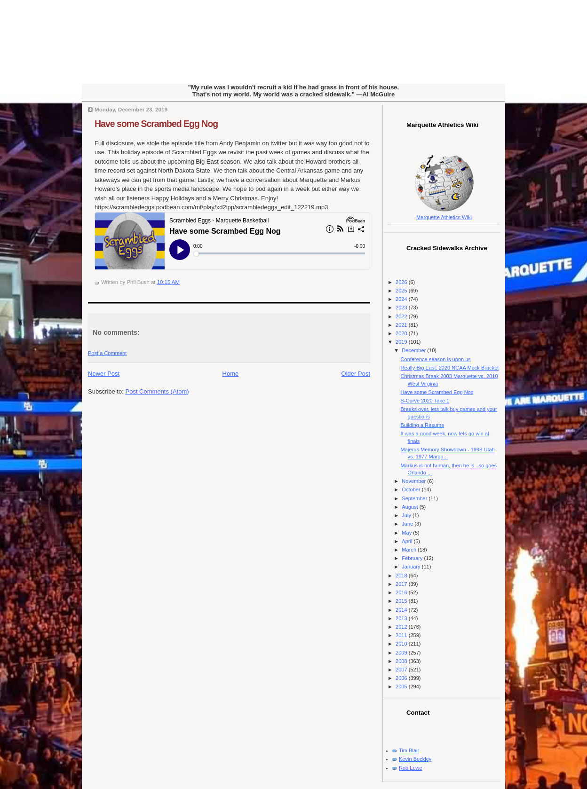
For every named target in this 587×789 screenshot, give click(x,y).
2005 (402, 686)
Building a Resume (422, 425)
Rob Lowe (410, 768)
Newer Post (103, 373)
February (413, 558)
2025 (402, 290)
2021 (402, 325)
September (415, 498)
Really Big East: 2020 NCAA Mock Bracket (450, 368)
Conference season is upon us (436, 359)
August (410, 507)
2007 (402, 669)
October (411, 489)
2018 (402, 575)
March (410, 549)
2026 (402, 282)
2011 (402, 635)
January (411, 566)
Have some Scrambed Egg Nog (156, 123)
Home (230, 373)
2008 (402, 661)
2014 (402, 610)
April (407, 541)
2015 (402, 601)
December (414, 350)
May (407, 533)
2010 (402, 644)
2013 (402, 618)
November (414, 481)
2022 (402, 316)
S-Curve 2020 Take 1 (425, 400)
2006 (402, 678)
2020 (402, 333)
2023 (402, 307)
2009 (402, 652)
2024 (402, 299)
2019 (402, 342)
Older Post (355, 373)
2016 (402, 592)
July (407, 515)
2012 (402, 627)
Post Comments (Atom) (157, 391)
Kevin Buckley (415, 759)
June (408, 524)
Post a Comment (107, 353)
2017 (402, 584)
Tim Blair (409, 750)
